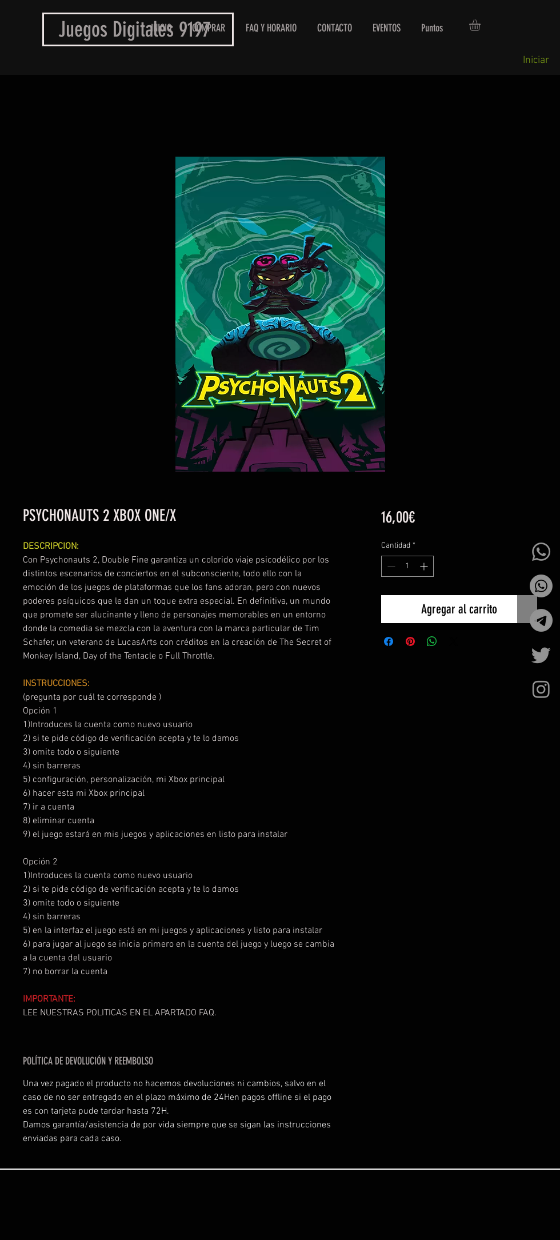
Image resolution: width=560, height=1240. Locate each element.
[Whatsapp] (541, 551)
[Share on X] (454, 641)
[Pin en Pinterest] (410, 641)
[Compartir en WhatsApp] (432, 641)
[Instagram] (541, 688)
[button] (481, 25)
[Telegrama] (541, 620)
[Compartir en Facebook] (388, 641)
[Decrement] (390, 566)
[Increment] (425, 566)
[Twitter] (541, 654)
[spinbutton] (407, 566)
